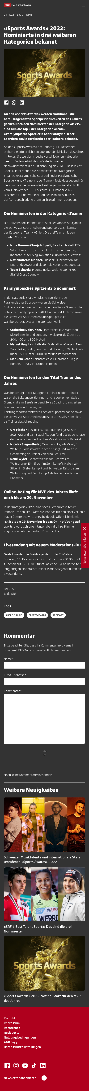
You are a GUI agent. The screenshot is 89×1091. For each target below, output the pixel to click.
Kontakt (9, 1018)
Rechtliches (12, 1028)
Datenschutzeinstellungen (22, 1047)
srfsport (58, 615)
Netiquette (11, 1032)
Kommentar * (12, 691)
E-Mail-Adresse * (15, 675)
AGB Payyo (11, 1042)
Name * (8, 659)
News (29, 14)
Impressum (12, 1023)
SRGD (20, 14)
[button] (83, 5)
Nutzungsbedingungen (20, 1037)
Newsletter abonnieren (25, 1078)
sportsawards (37, 615)
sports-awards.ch (16, 526)
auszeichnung (14, 615)
